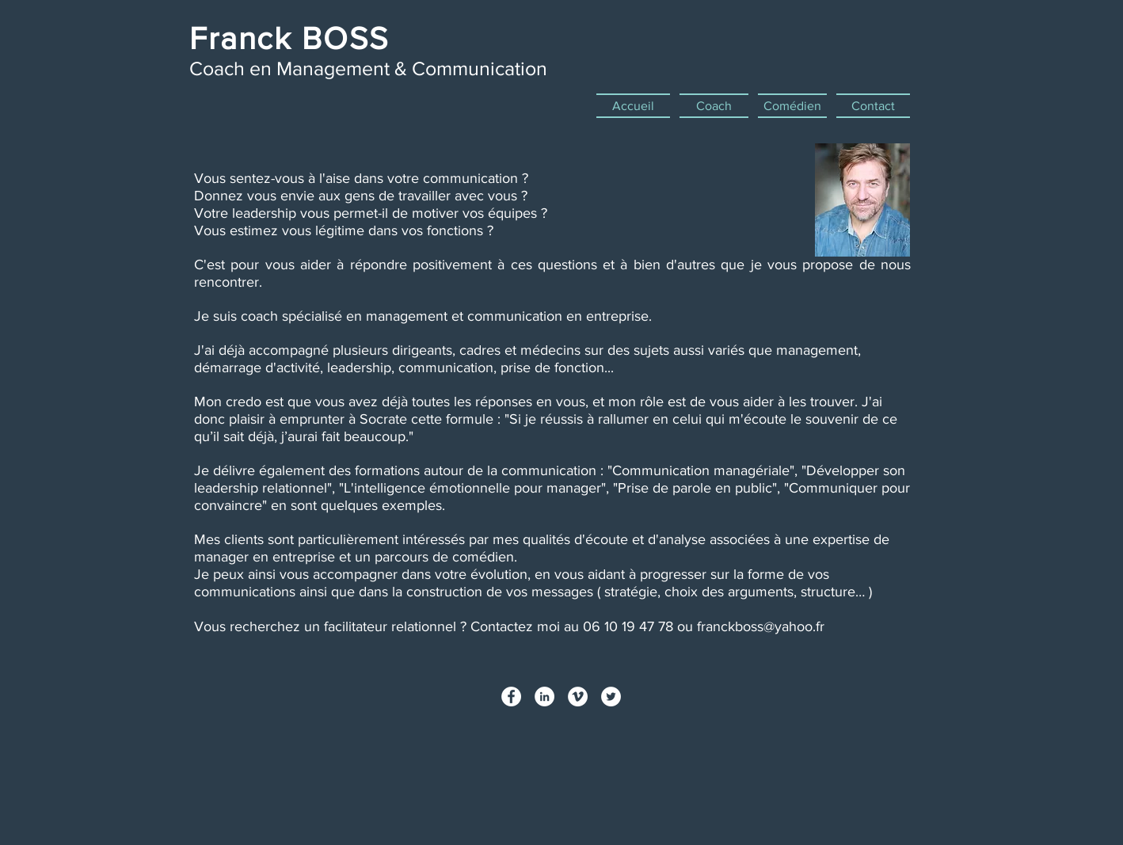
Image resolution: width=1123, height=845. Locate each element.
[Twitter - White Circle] (611, 696)
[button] (714, 105)
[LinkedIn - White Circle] (544, 696)
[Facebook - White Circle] (511, 696)
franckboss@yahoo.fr (760, 626)
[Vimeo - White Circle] (578, 696)
